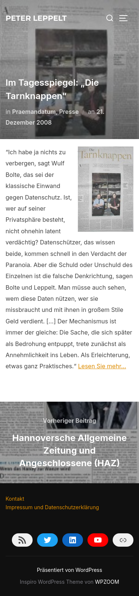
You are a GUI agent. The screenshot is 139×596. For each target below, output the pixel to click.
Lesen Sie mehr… (102, 366)
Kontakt (15, 498)
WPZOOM (107, 582)
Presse (69, 111)
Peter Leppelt (36, 18)
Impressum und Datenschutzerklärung (52, 507)
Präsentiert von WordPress (69, 570)
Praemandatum (34, 111)
